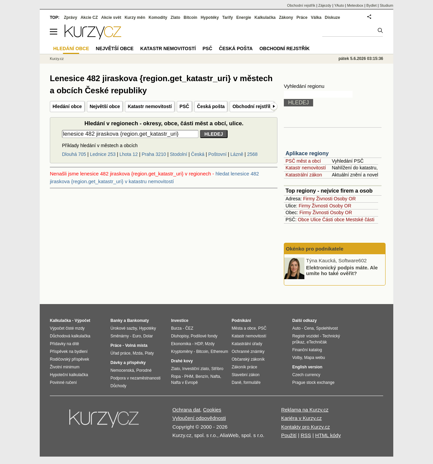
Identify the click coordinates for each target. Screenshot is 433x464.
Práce (302, 17)
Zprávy (70, 17)
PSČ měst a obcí (303, 161)
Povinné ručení (63, 382)
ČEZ (189, 328)
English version (307, 367)
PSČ (184, 106)
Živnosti (324, 198)
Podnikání (241, 320)
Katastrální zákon (304, 174)
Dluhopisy (180, 336)
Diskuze (332, 17)
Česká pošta (211, 106)
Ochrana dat (186, 409)
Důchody (118, 386)
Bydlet (371, 5)
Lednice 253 (102, 154)
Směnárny (119, 336)
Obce (303, 219)
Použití (289, 435)
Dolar (148, 336)
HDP (199, 343)
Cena (309, 328)
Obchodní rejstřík (251, 106)
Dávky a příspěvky (128, 362)
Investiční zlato (195, 368)
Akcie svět (111, 17)
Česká (197, 154)
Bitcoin (190, 17)
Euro (136, 336)
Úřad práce (120, 353)
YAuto (339, 5)
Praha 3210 (154, 154)
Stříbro (217, 368)
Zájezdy (324, 5)
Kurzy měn (135, 17)
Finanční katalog (307, 349)
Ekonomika (181, 343)
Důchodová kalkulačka (70, 336)
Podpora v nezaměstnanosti (135, 378)
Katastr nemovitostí (150, 106)
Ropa (176, 376)
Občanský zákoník (248, 359)
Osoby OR (345, 198)
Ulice (315, 219)
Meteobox (355, 5)
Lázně (236, 154)
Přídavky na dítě (64, 343)
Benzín (202, 376)
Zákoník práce (244, 367)
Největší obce (105, 106)
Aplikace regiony (307, 153)
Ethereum (219, 351)
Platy (149, 353)
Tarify (227, 17)
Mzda (137, 353)
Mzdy (210, 343)
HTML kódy (328, 435)
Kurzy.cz (57, 59)
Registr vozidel (305, 336)
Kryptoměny (182, 351)
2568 (252, 154)
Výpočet (82, 320)
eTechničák (317, 342)
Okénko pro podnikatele (314, 249)
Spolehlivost (327, 328)
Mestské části (360, 219)
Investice (179, 320)
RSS (306, 435)
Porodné (144, 370)
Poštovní (217, 154)
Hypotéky (210, 17)
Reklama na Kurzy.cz (305, 409)
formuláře (252, 382)
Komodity (157, 17)
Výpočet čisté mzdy (67, 328)
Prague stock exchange (313, 382)
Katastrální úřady (247, 343)
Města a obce (244, 328)
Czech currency (306, 374)
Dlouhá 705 (74, 154)
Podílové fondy (204, 336)
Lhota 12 (129, 154)
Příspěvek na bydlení (69, 351)
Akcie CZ (89, 17)
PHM (188, 376)
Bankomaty (138, 320)
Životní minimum (64, 367)
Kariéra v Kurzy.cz (301, 418)
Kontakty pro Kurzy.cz (305, 427)
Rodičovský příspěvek (69, 359)
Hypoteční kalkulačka (69, 374)
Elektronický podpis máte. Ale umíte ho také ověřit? (342, 270)
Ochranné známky (248, 351)
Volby (297, 357)
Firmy (309, 198)
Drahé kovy (182, 361)
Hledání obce (67, 106)
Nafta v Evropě (184, 382)
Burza (176, 328)
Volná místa (136, 345)
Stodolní (178, 154)
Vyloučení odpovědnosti (199, 418)
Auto (296, 328)
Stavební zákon (246, 374)
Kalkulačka (265, 17)
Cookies (212, 409)
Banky (116, 320)
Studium (386, 5)
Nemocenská (122, 370)
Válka (316, 17)
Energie (243, 17)
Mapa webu (314, 357)
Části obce (333, 219)
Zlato (175, 17)
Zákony (286, 17)
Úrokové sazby (123, 328)
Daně (236, 382)
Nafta (215, 376)
